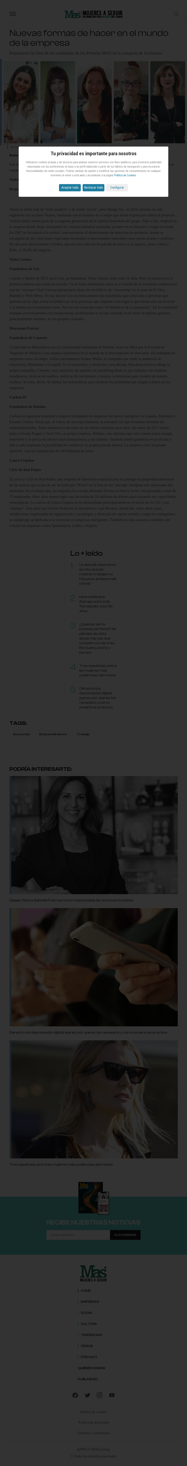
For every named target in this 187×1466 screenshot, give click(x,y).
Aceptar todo (69, 187)
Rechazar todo (93, 187)
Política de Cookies (125, 175)
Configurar (117, 187)
